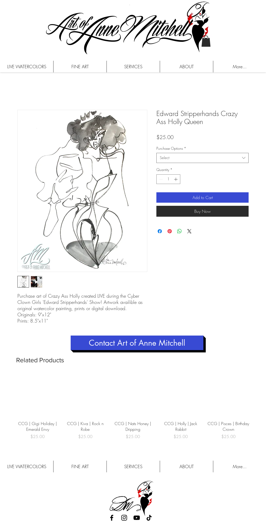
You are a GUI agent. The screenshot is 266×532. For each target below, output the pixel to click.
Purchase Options (171, 148)
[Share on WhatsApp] (179, 231)
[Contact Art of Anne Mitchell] (137, 343)
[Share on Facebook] (160, 231)
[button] (206, 41)
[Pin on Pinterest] (170, 231)
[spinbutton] (168, 179)
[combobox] (202, 158)
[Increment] (176, 179)
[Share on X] (189, 231)
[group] (133, 409)
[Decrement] (160, 179)
